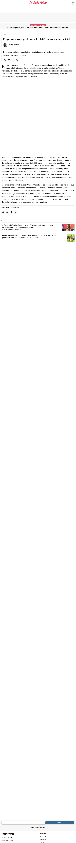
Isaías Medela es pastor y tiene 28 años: (28, 236)
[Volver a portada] (38, 3)
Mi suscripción (6, 837)
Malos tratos (15, 207)
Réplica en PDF (7, 840)
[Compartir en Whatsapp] (4, 60)
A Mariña (43, 839)
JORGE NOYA (5, 240)
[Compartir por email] (9, 60)
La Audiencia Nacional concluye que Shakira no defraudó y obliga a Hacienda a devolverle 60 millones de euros (27, 226)
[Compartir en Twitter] (17, 60)
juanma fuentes (14, 44)
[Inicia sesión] (72, 3)
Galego (42, 827)
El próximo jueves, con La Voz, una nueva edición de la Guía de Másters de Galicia (38, 27)
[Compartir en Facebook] (13, 60)
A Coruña (43, 836)
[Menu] (3, 3)
